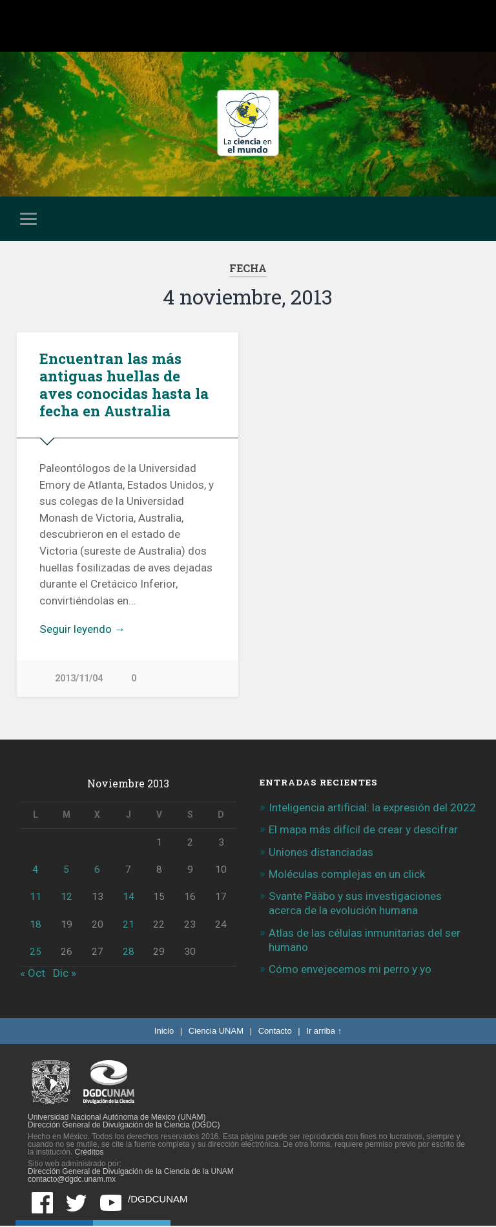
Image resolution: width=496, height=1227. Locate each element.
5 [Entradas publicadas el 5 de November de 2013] (66, 871)
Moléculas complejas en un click (347, 875)
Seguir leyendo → (82, 629)
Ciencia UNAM (216, 1032)
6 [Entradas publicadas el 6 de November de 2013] (97, 871)
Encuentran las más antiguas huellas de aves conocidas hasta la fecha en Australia (124, 384)
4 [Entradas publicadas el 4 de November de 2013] (35, 871)
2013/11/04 (79, 678)
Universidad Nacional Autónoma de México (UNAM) (116, 1118)
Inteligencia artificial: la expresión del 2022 (372, 809)
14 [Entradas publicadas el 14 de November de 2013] (128, 898)
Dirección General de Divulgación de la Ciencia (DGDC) (124, 1126)
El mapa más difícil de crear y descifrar (363, 831)
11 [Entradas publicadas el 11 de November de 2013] (35, 898)
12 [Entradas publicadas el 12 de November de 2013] (66, 898)
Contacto (275, 1032)
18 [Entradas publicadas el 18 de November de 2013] (35, 926)
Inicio (164, 1032)
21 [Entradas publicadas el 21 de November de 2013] (128, 926)
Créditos (89, 1153)
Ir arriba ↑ (324, 1032)
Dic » (64, 974)
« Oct (32, 974)
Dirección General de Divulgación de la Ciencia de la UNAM (131, 1172)
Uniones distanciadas (321, 853)
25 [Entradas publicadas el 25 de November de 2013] (35, 953)
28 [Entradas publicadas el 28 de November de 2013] (128, 953)
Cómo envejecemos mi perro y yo (350, 971)
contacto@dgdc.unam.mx (72, 1180)
